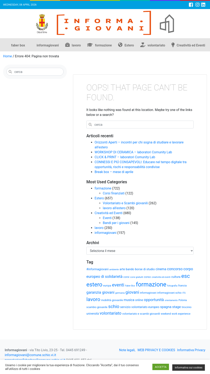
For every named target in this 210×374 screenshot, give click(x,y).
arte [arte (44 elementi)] (122, 269)
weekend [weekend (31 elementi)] (166, 313)
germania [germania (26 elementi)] (120, 293)
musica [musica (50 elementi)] (129, 300)
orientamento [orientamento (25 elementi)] (171, 300)
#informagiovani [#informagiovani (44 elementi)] (97, 269)
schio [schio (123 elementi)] (113, 306)
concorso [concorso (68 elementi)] (175, 269)
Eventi (107, 218)
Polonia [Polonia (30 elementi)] (183, 300)
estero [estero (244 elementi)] (94, 284)
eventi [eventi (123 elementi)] (118, 284)
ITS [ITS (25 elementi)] (183, 293)
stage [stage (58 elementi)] (176, 307)
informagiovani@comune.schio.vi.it (30, 355)
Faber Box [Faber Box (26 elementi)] (130, 285)
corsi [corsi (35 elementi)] (126, 276)
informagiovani (48, 45)
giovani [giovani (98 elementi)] (132, 292)
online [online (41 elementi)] (139, 300)
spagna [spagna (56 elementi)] (165, 307)
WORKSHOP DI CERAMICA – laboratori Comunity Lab (133, 152)
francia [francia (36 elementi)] (182, 285)
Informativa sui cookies (188, 367)
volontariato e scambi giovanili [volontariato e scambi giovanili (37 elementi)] (141, 313)
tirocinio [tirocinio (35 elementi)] (187, 307)
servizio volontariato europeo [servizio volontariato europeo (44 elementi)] (139, 307)
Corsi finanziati (113, 193)
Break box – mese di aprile (114, 172)
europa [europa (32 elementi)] (107, 285)
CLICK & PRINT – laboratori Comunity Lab (125, 157)
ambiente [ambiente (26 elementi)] (114, 269)
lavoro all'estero (114, 208)
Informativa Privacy (191, 350)
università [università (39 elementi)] (92, 313)
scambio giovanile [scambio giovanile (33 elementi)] (96, 307)
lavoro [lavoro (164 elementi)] (93, 299)
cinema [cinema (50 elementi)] (161, 269)
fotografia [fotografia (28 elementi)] (172, 285)
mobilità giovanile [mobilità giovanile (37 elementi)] (112, 300)
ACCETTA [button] (160, 366)
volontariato (156, 45)
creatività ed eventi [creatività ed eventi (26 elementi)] (161, 277)
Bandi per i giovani (116, 223)
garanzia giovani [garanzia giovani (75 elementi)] (100, 292)
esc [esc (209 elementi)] (185, 276)
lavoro (76, 45)
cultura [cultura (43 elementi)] (175, 277)
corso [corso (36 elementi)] (147, 276)
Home (7, 56)
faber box (18, 45)
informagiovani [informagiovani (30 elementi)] (148, 292)
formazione (103, 45)
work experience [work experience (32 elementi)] (181, 313)
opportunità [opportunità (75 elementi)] (154, 300)
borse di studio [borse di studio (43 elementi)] (145, 269)
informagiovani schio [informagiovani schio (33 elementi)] (169, 292)
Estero (129, 45)
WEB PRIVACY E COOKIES (156, 350)
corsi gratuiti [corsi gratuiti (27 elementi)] (136, 277)
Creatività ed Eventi (191, 45)
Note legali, (127, 350)
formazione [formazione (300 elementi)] (151, 284)
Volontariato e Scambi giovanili (125, 203)
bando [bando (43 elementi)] (130, 269)
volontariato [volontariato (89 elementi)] (110, 313)
